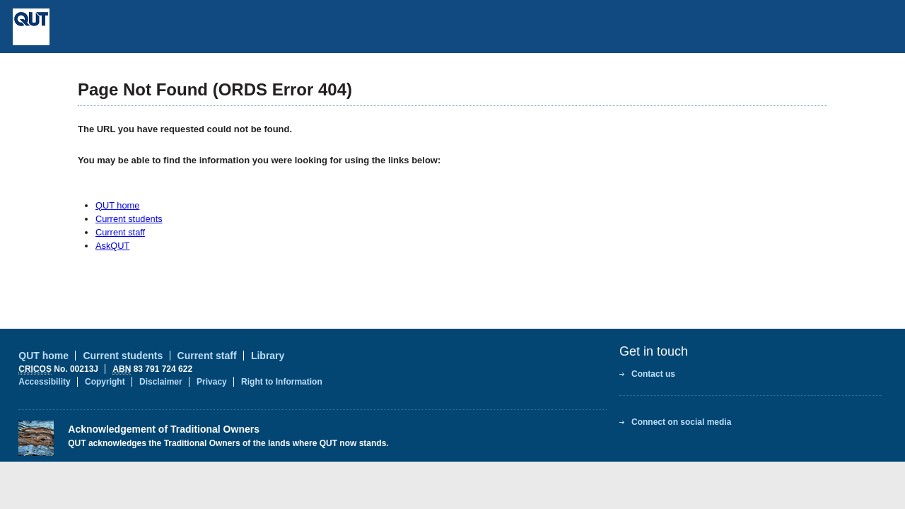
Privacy (212, 382)
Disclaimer (160, 382)
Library (267, 355)
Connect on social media (681, 422)
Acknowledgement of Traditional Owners (163, 429)
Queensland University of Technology (135, 26)
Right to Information (281, 382)
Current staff (120, 232)
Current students (129, 218)
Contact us (653, 374)
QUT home (117, 205)
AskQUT (112, 245)
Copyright (105, 382)
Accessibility (44, 382)
